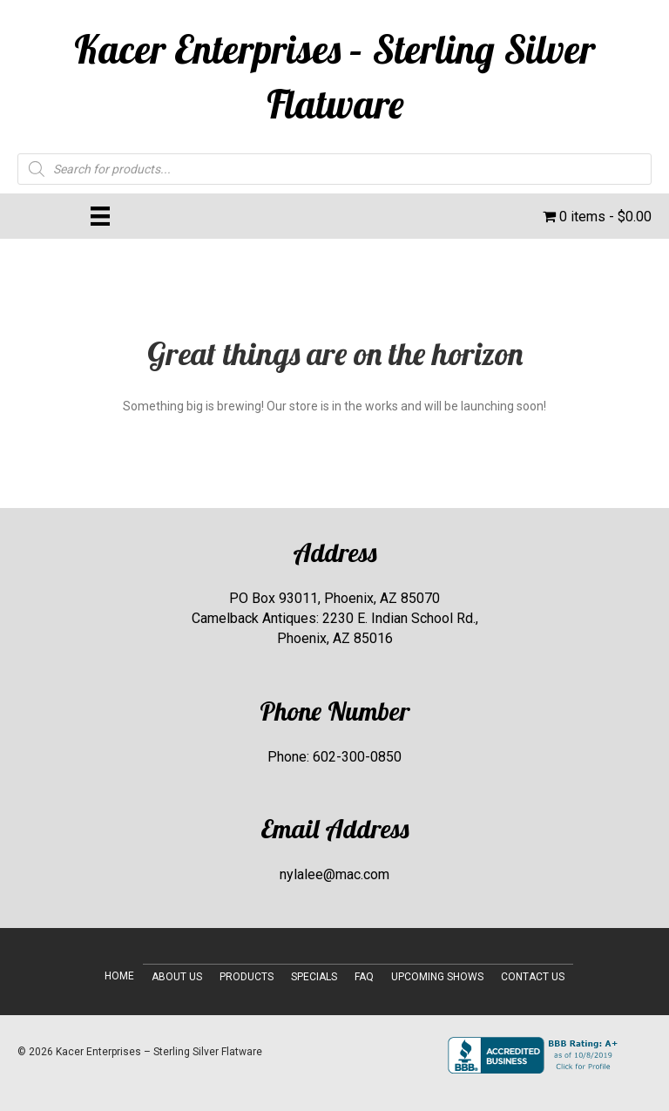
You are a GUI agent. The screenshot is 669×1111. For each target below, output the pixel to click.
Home (119, 976)
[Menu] (100, 216)
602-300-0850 (357, 757)
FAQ (364, 977)
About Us (177, 977)
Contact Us (532, 977)
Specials (314, 977)
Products (247, 977)
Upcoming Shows (437, 977)
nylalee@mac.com (334, 874)
